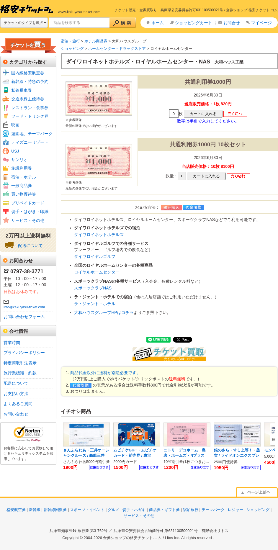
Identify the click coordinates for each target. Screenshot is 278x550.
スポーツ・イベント (87, 510)
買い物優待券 (23, 194)
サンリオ (19, 159)
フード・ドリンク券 (29, 116)
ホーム (157, 23)
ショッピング (72, 48)
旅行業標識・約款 (20, 373)
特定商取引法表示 (20, 363)
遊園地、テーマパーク (32, 133)
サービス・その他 (27, 220)
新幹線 (34, 510)
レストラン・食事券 (29, 107)
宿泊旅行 (190, 510)
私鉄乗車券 (21, 90)
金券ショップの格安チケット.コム (132, 538)
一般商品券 (21, 185)
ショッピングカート (193, 23)
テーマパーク (213, 510)
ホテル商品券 (95, 41)
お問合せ (231, 23)
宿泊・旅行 (70, 41)
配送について (30, 245)
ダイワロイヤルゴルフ (94, 256)
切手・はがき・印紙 (29, 211)
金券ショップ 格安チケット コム (252, 10)
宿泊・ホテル (23, 177)
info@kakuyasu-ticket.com (24, 307)
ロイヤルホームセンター (97, 272)
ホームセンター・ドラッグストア (117, 48)
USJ (15, 151)
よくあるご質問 (18, 403)
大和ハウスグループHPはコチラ (103, 312)
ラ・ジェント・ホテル (94, 303)
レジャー (235, 510)
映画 (15, 124)
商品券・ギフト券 (164, 510)
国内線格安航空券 (27, 73)
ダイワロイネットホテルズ (99, 234)
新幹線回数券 (55, 510)
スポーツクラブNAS (93, 288)
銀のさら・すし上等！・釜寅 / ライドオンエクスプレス (237, 455)
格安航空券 (16, 510)
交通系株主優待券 (27, 98)
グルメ (113, 510)
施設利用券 (21, 168)
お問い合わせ (16, 414)
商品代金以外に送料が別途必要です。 (105, 372)
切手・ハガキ (133, 510)
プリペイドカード (27, 203)
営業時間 (12, 342)
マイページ (261, 23)
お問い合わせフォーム (24, 316)
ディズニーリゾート (29, 142)
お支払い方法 (16, 393)
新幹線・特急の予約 (29, 81)
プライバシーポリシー (24, 352)
